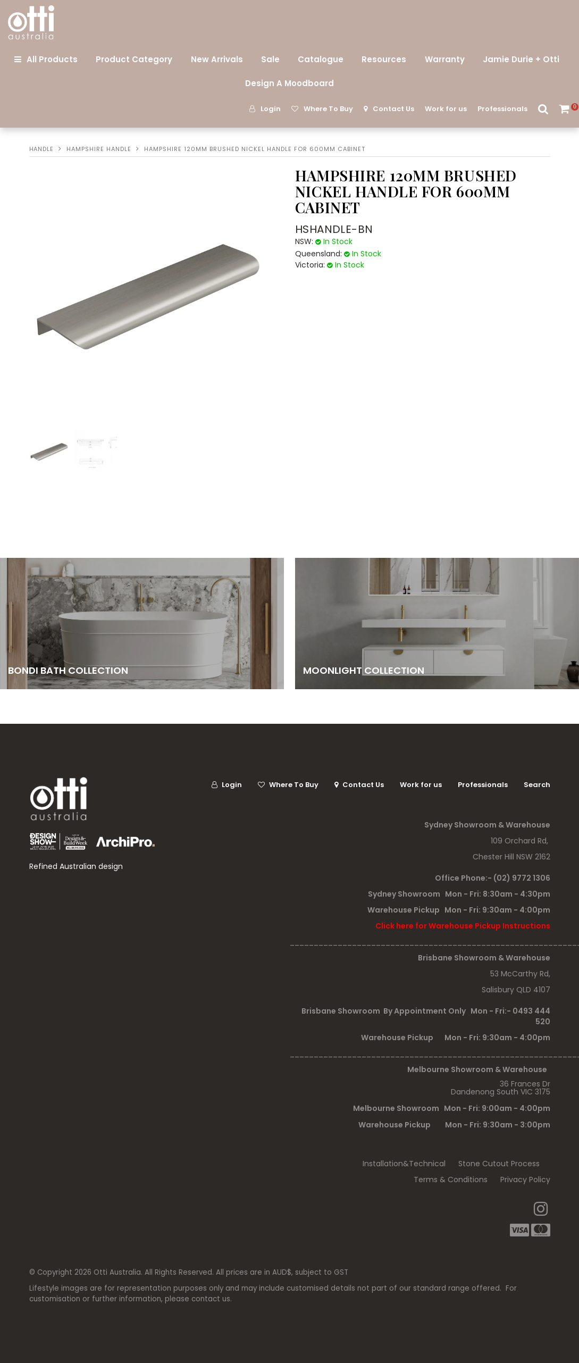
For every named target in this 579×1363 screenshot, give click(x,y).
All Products (52, 59)
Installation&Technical (404, 1163)
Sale (270, 59)
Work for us (446, 109)
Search (543, 108)
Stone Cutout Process (499, 1163)
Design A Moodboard (289, 83)
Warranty (445, 59)
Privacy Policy (525, 1179)
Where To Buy (328, 109)
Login (271, 109)
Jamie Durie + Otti (521, 59)
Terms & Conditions (451, 1179)
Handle (41, 149)
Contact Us (393, 109)
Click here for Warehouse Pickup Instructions (462, 926)
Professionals (502, 109)
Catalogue (320, 59)
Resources (384, 59)
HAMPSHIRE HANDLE (98, 149)
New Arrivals (217, 59)
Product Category (134, 59)
